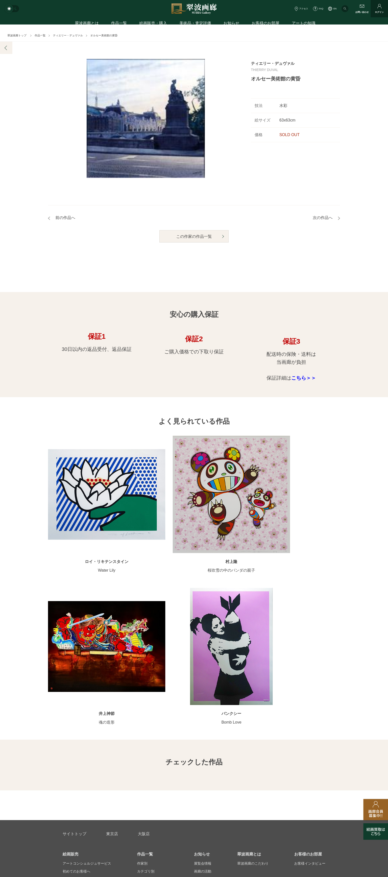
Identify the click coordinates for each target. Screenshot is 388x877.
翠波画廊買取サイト (309, 798)
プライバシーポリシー (227, 798)
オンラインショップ (152, 738)
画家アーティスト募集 (110, 798)
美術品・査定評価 (195, 24)
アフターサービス (122, 774)
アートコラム (304, 738)
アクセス (303, 8)
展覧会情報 (202, 706)
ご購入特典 (71, 722)
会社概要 (69, 798)
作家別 (142, 706)
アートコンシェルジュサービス (87, 706)
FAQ (321, 8)
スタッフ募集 (153, 798)
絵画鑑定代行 (169, 774)
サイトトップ (74, 677)
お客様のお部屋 (265, 24)
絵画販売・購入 (153, 24)
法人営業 (187, 798)
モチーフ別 (145, 722)
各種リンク (269, 798)
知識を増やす (306, 729)
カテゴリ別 (145, 714)
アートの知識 (303, 24)
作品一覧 (119, 24)
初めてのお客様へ (76, 714)
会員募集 (69, 746)
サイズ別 (144, 730)
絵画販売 (70, 697)
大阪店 (144, 677)
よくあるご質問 (75, 738)
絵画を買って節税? (309, 746)
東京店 (112, 677)
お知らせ (231, 24)
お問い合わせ (74, 774)
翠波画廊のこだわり (252, 706)
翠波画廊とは (87, 24)
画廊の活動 (202, 714)
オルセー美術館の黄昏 (104, 35)
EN (335, 8)
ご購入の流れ (73, 730)
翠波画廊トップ (16, 35)
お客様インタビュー (309, 706)
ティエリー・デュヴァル (68, 35)
